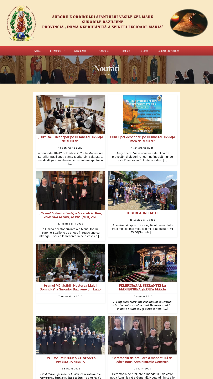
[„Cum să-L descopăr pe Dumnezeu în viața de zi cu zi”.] (70, 97)
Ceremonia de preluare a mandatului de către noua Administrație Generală (142, 360)
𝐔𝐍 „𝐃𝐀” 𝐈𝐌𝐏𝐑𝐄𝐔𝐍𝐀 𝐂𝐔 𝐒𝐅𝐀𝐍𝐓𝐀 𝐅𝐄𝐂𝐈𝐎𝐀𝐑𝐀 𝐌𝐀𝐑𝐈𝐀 (70, 360)
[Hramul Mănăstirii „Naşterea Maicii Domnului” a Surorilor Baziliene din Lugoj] (70, 246)
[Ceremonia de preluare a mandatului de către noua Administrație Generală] (142, 318)
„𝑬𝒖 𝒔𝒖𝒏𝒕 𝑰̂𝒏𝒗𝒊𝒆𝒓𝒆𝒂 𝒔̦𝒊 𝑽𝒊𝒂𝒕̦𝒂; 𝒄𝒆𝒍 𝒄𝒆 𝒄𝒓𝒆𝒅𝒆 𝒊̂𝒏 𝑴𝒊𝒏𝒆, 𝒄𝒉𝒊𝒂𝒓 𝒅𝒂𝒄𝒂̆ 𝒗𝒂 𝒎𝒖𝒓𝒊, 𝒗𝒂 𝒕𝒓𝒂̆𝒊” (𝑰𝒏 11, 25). (70, 215)
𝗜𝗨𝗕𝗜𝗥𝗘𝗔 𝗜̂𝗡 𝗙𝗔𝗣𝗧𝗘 (142, 213)
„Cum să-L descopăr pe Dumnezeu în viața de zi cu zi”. (70, 139)
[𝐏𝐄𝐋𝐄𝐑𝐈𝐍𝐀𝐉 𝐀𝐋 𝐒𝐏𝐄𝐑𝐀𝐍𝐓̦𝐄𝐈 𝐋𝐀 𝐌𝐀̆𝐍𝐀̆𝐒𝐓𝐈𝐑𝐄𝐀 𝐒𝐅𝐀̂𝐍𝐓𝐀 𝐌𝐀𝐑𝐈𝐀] (142, 246)
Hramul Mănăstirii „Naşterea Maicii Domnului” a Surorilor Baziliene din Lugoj (70, 287)
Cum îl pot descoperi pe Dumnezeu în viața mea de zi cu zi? (142, 139)
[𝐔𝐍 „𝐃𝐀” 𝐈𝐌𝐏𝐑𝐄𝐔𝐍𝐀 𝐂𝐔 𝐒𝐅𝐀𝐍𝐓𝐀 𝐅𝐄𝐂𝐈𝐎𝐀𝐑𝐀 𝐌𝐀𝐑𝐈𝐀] (70, 318)
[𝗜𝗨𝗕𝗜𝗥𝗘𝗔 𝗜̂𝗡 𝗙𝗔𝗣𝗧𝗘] (142, 173)
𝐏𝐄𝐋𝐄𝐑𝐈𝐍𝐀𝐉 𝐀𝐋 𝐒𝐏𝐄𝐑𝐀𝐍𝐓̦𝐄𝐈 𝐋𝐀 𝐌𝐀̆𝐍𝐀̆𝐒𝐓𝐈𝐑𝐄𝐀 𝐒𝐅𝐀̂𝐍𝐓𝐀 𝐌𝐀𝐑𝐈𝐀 (142, 287)
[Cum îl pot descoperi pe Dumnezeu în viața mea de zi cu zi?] (142, 97)
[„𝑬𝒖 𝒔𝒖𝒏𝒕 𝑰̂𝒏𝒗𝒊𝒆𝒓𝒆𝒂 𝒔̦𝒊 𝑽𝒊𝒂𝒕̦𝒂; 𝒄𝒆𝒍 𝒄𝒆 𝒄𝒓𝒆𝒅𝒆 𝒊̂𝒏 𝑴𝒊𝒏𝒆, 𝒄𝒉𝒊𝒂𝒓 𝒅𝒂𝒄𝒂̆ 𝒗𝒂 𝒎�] (70, 173)
